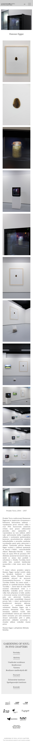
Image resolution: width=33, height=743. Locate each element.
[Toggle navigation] (29, 4)
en (24, 4)
